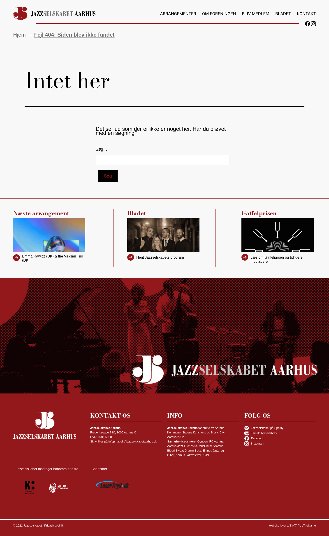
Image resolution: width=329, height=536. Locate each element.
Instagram (254, 443)
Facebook (254, 438)
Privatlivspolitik (53, 525)
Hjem (19, 35)
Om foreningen (219, 13)
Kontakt (306, 13)
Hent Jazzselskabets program (160, 257)
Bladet (283, 13)
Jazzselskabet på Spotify (263, 428)
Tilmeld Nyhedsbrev (260, 433)
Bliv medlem (255, 13)
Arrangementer (178, 13)
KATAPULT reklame (303, 525)
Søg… (101, 149)
